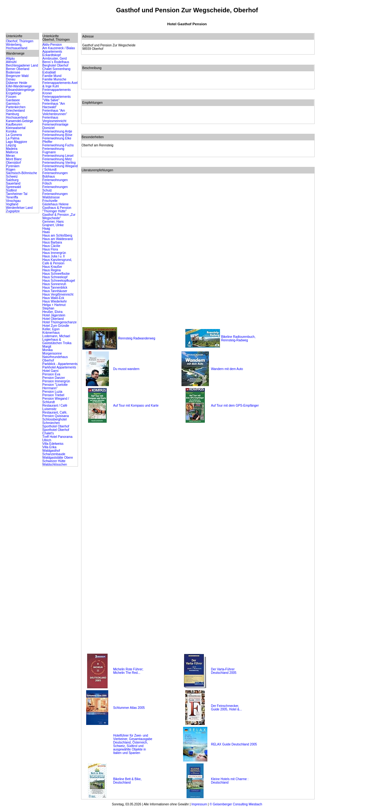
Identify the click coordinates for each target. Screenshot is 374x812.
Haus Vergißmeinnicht (58, 294)
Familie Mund (52, 76)
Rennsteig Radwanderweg (136, 338)
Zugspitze (13, 211)
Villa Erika (49, 447)
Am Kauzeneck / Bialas (59, 48)
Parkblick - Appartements (60, 364)
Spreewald (13, 187)
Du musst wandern (126, 369)
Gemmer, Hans (53, 221)
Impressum (199, 804)
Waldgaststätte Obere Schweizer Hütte (58, 459)
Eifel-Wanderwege (19, 86)
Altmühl (11, 62)
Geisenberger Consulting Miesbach (237, 804)
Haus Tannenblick (55, 287)
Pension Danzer (54, 378)
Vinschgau (13, 201)
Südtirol (11, 190)
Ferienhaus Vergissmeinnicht (55, 119)
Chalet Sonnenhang (56, 69)
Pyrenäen (13, 166)
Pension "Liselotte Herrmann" (55, 386)
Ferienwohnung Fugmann (53, 150)
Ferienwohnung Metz (57, 159)
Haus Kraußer (52, 266)
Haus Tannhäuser (55, 291)
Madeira (11, 148)
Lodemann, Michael (56, 336)
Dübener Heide (16, 83)
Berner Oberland (17, 69)
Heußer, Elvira (52, 312)
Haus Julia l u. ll (54, 256)
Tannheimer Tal (16, 194)
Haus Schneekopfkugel (59, 280)
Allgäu (10, 58)
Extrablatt (49, 72)
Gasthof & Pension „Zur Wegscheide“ (59, 216)
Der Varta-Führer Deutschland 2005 (223, 671)
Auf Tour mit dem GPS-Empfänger (235, 405)
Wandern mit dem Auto (227, 369)
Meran (10, 155)
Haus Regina (52, 270)
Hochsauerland (16, 117)
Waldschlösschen (55, 464)
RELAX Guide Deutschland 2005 (234, 744)
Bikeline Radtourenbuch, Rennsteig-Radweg (238, 338)
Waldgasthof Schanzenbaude (54, 452)
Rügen (10, 169)
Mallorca (12, 152)
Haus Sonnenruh (54, 284)
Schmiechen (51, 423)
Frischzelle (50, 201)
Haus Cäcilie (51, 246)
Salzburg (12, 180)
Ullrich (47, 440)
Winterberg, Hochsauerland (16, 46)
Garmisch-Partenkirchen (16, 105)
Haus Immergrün (54, 253)
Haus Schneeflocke (56, 273)
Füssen (11, 96)
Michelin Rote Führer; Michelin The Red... (128, 671)
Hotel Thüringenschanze (60, 322)
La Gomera (14, 135)
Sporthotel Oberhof (56, 426)
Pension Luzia (52, 391)
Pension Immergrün (56, 381)
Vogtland (12, 204)
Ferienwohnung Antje (57, 131)
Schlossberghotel (55, 419)
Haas (46, 232)
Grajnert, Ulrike (53, 225)
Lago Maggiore (16, 142)
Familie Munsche (55, 79)
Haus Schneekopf (55, 277)
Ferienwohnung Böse (58, 135)
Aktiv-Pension (52, 44)
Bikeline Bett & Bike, (127, 779)
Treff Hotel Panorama (58, 436)
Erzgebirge (13, 93)
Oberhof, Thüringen (19, 41)
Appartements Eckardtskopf (52, 53)
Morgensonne (52, 353)
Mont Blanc (14, 159)
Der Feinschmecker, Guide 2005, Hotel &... (226, 707)
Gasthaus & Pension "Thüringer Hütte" (57, 209)
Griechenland (15, 110)
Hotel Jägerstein (54, 315)
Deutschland (122, 782)
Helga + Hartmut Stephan (54, 306)
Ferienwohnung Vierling (59, 162)
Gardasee (13, 100)
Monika (48, 350)
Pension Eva (51, 374)
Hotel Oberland (53, 319)
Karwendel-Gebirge (19, 121)
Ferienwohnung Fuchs (58, 145)
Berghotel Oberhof (55, 65)
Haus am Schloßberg (57, 235)
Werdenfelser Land (19, 207)
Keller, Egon (51, 329)
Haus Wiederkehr (55, 301)
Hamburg (12, 114)
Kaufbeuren (14, 124)
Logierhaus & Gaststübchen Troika (57, 341)
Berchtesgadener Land (22, 65)
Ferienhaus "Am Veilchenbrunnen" (55, 112)
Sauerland (13, 183)
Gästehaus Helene (56, 204)
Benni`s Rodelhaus (56, 62)
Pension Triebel (53, 395)
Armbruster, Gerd (55, 58)
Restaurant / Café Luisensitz (55, 407)
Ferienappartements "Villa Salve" (57, 98)
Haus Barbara (52, 242)
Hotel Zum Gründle (56, 325)
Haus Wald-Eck (53, 298)
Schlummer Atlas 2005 (129, 707)
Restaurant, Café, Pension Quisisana (56, 414)
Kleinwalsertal (16, 128)
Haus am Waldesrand (58, 239)
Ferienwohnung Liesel (58, 155)
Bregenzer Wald (17, 76)
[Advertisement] (343, 127)
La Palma (12, 138)
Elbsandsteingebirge (20, 89)
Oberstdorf (13, 162)
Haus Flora (50, 249)
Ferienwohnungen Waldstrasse (55, 195)
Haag (46, 228)
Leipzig (11, 145)
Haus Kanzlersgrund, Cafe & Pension (57, 261)
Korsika (11, 131)
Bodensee (13, 72)
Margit (47, 346)
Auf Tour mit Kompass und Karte (135, 405)
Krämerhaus (51, 332)
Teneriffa (12, 197)
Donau (10, 79)
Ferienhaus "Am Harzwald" (54, 105)
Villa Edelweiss (53, 443)
